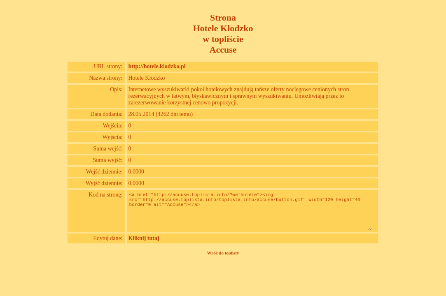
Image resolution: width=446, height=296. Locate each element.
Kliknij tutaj (143, 238)
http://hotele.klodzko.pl (157, 66)
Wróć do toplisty (223, 252)
